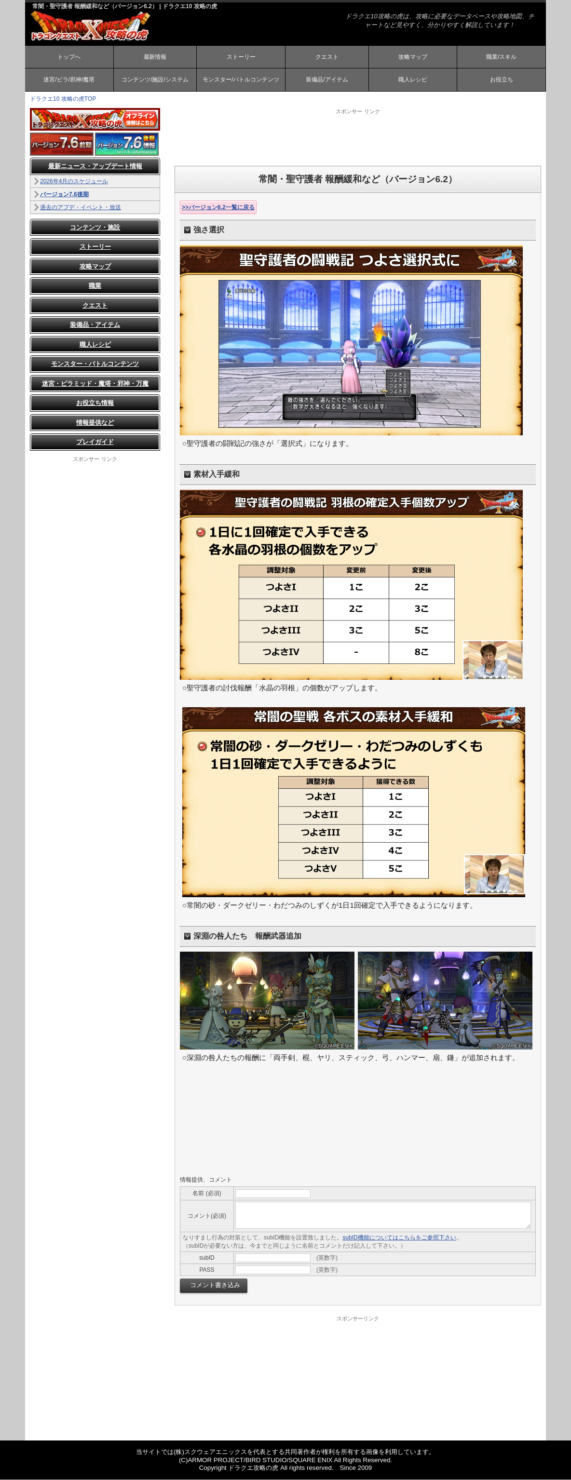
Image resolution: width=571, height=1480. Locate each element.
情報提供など (95, 423)
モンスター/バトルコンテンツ (241, 80)
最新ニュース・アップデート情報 (95, 167)
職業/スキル (501, 57)
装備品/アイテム (327, 80)
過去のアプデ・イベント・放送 (80, 207)
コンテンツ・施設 (95, 227)
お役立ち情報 (95, 403)
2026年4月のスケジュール (74, 181)
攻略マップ (412, 57)
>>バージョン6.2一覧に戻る (218, 207)
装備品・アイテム (95, 325)
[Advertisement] (358, 137)
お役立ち (501, 80)
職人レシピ (412, 80)
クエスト (327, 57)
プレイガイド (95, 442)
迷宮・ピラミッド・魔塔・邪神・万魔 (95, 384)
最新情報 (154, 57)
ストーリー (241, 57)
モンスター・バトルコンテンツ (95, 364)
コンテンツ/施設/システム (155, 80)
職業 (95, 286)
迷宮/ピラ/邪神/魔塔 (69, 80)
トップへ (69, 57)
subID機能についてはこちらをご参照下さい (399, 1238)
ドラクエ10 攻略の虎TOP (63, 99)
